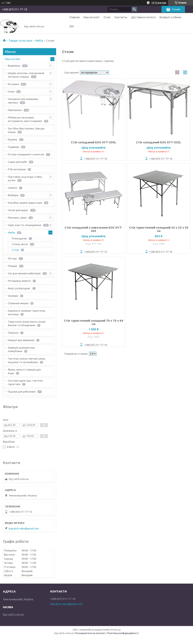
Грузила (12, 139)
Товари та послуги (20, 40)
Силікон (12, 187)
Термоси (13, 332)
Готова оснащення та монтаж (26, 154)
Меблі (39, 40)
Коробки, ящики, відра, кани (25, 202)
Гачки (11, 91)
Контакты (121, 17)
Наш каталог (92, 17)
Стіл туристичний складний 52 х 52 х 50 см (158, 229)
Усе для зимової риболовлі (24, 273)
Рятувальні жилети (19, 280)
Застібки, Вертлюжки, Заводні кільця (26, 130)
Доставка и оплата (143, 17)
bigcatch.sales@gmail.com (24, 528)
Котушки (13, 84)
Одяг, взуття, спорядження (24, 225)
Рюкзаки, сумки (17, 217)
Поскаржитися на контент (90, 633)
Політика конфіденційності (123, 633)
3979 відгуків (158, 2)
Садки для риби (17, 161)
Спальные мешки (18, 303)
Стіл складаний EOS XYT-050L (93, 142)
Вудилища (14, 65)
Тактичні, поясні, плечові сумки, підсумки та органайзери (26, 360)
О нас (107, 17)
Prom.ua (116, 629)
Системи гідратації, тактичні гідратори (25, 382)
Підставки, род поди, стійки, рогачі (25, 178)
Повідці (12, 266)
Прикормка (15, 110)
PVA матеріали (17, 169)
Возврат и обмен (170, 17)
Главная (75, 17)
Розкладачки (19, 238)
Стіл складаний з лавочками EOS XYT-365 (93, 229)
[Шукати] (134, 9)
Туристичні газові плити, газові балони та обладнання (26, 323)
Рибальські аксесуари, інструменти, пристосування (25, 119)
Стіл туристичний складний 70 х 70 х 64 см (93, 322)
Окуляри (13, 295)
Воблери (13, 195)
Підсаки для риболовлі (21, 391)
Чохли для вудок (18, 210)
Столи (15, 250)
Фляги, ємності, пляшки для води (24, 371)
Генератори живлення (21, 340)
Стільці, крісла (20, 244)
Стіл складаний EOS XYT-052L (158, 142)
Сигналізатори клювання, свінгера (23, 101)
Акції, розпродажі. (19, 288)
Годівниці (13, 147)
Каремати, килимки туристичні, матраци (26, 312)
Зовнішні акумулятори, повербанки (21, 349)
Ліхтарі (12, 258)
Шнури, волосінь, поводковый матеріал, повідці (26, 75)
